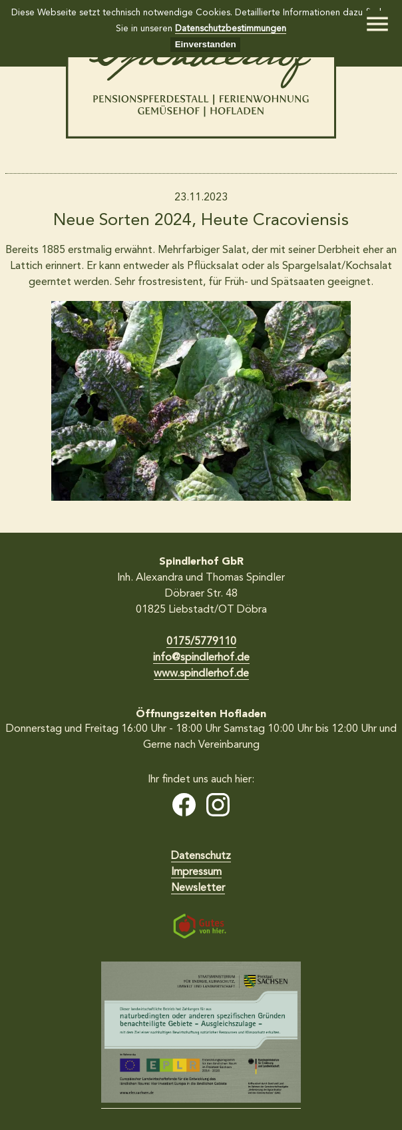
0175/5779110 (201, 642)
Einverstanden (205, 44)
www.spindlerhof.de (201, 674)
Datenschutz (201, 856)
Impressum (196, 872)
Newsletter (198, 888)
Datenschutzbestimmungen (230, 29)
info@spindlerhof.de (201, 658)
